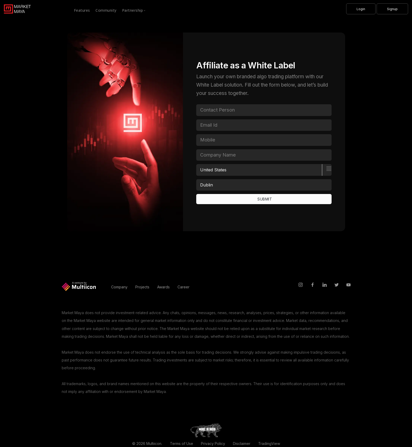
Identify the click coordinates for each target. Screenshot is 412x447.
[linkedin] (324, 285)
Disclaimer (241, 443)
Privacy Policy (213, 443)
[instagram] (301, 285)
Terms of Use (181, 443)
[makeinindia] (206, 429)
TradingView (269, 443)
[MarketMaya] (15, 7)
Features (82, 10)
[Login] (361, 8)
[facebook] (312, 285)
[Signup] (392, 8)
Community (106, 10)
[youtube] (348, 285)
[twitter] (336, 285)
